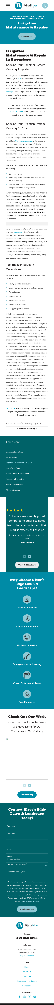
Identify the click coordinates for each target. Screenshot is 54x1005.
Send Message (27, 909)
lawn (19, 79)
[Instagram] (24, 997)
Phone (9, 841)
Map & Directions (27, 956)
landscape (18, 232)
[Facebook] (19, 997)
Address (10, 857)
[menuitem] (27, 452)
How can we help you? (16, 872)
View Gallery (26, 795)
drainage (9, 91)
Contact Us (26, 36)
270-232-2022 (27, 938)
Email (9, 849)
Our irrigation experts (24, 141)
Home (26, 967)
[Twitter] (29, 997)
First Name (11, 826)
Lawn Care (27, 976)
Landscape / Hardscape (27, 981)
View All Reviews (27, 565)
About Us (27, 971)
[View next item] (29, 556)
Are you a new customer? (17, 864)
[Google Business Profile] (34, 997)
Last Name (11, 834)
